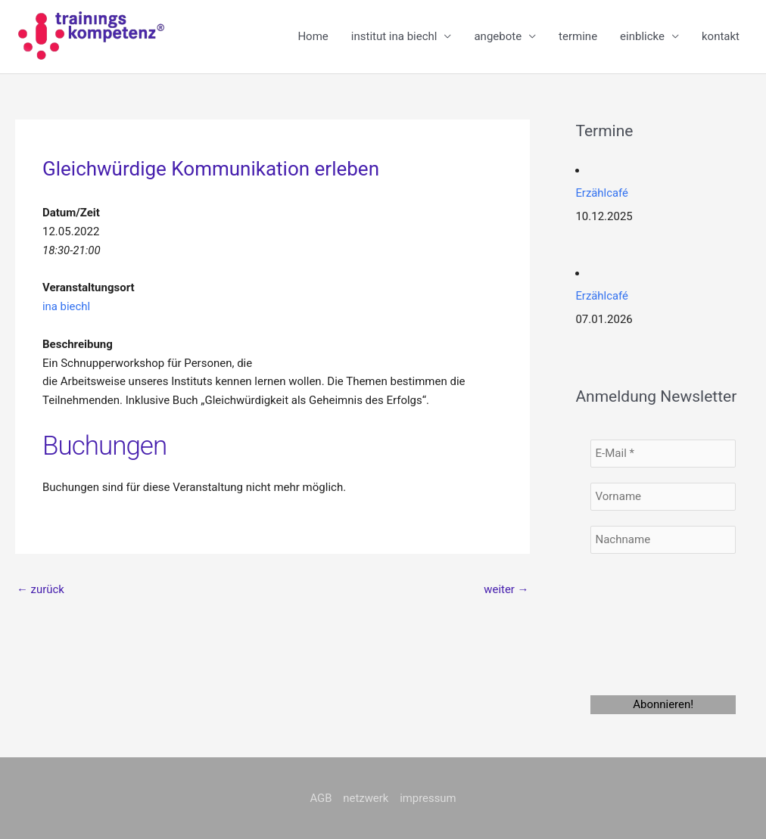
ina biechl (66, 306)
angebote (498, 37)
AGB (321, 797)
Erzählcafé (601, 193)
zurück (40, 589)
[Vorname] (663, 496)
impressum (428, 797)
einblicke (642, 37)
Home (312, 37)
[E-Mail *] (663, 453)
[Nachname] (663, 539)
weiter (506, 589)
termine (578, 37)
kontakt (721, 37)
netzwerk (366, 797)
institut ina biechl (394, 37)
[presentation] (652, 621)
